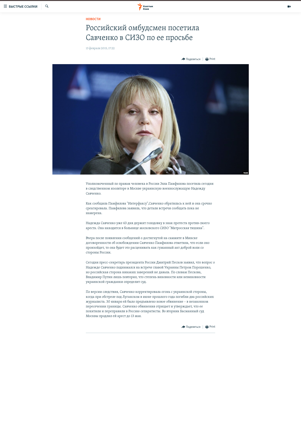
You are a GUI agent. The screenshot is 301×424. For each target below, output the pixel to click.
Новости (93, 19)
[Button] (191, 59)
